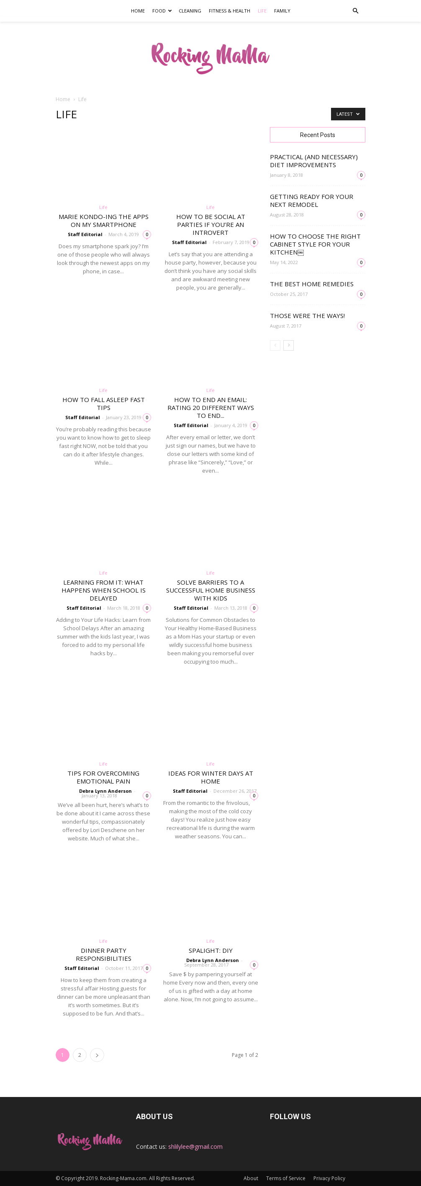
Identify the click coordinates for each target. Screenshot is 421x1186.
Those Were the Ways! (307, 315)
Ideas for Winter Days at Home (210, 777)
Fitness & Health (229, 11)
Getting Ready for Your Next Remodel (311, 200)
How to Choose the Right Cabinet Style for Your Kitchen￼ (315, 244)
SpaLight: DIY (211, 950)
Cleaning (190, 11)
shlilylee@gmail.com (195, 1146)
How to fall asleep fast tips (103, 403)
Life (262, 11)
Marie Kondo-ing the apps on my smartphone (104, 220)
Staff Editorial (85, 234)
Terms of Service (285, 1178)
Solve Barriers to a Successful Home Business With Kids (210, 590)
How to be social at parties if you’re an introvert (210, 224)
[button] (355, 11)
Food (162, 11)
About (251, 1178)
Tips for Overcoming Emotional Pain (103, 777)
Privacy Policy (329, 1178)
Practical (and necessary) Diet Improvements (314, 161)
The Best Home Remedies (312, 284)
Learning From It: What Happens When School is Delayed (104, 590)
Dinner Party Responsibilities (103, 954)
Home (138, 11)
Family (282, 11)
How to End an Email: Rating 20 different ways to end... (210, 407)
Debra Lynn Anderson (105, 791)
